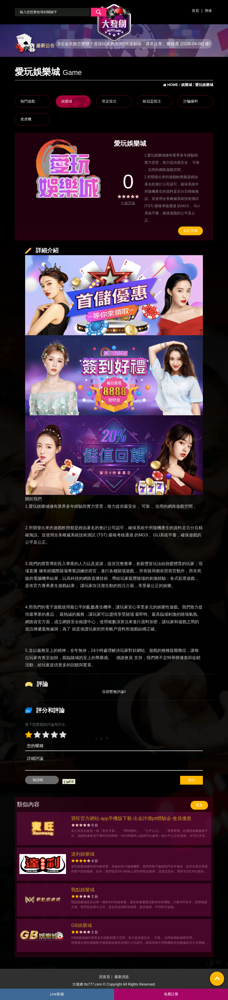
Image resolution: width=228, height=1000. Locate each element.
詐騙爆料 (190, 101)
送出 (191, 780)
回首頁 (104, 977)
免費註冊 (171, 994)
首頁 (195, 11)
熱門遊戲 (27, 101)
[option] (65, 168)
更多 (199, 805)
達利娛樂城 (82, 854)
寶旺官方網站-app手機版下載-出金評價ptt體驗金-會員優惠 (131, 818)
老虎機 (25, 119)
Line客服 (57, 994)
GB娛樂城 (81, 925)
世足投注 (109, 101)
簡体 (208, 11)
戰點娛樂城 (82, 889)
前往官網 (190, 231)
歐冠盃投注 (152, 101)
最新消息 (121, 977)
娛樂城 (66, 101)
